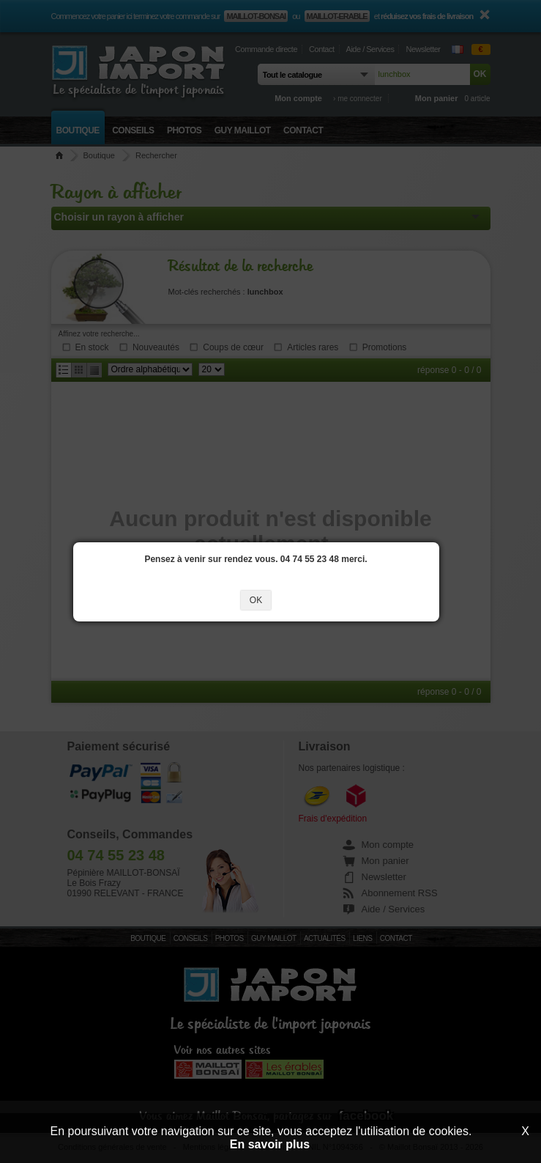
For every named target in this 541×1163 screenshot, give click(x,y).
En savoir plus (270, 1144)
